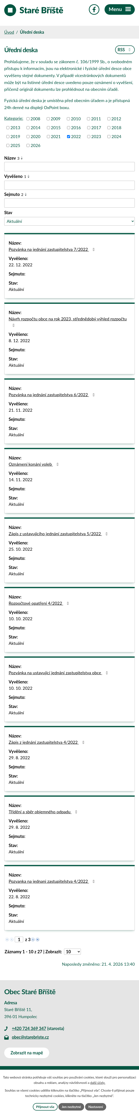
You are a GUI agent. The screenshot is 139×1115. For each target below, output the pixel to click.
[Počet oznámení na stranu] (72, 952)
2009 (55, 118)
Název (11, 158)
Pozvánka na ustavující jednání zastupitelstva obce (59, 672)
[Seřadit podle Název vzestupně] (22, 157)
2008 (35, 118)
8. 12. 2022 (19, 340)
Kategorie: (13, 118)
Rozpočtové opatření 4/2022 (40, 603)
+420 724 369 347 (29, 1028)
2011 (96, 118)
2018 (116, 127)
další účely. (97, 1083)
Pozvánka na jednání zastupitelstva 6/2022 (52, 394)
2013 (15, 127)
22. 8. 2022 (19, 896)
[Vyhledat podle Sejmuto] (69, 203)
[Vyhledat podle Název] (69, 166)
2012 (116, 118)
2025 (15, 145)
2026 (36, 145)
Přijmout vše (45, 1107)
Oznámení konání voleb (34, 464)
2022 (76, 136)
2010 (76, 118)
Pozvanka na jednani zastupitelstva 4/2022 (52, 881)
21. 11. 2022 (20, 410)
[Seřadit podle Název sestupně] (22, 159)
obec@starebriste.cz (30, 1037)
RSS (124, 49)
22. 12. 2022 (20, 264)
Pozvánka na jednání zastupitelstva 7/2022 (52, 249)
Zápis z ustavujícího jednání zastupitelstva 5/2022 (59, 533)
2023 (96, 136)
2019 (15, 136)
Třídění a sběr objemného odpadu (44, 811)
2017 (96, 127)
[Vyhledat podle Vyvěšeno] (69, 185)
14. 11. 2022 (20, 479)
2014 (36, 127)
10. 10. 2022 (20, 618)
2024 (116, 136)
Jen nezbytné (71, 1107)
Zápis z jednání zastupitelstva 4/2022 (47, 742)
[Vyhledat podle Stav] (69, 221)
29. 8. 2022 (19, 757)
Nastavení (95, 1107)
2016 (76, 127)
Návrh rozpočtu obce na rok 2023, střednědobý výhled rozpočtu (68, 321)
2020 (36, 136)
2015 (56, 127)
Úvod (9, 32)
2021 (56, 136)
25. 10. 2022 (20, 549)
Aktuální (16, 289)
